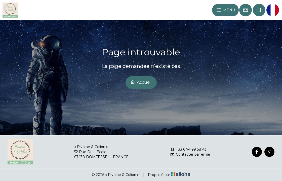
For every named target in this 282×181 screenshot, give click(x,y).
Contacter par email (190, 154)
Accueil (141, 82)
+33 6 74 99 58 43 (188, 149)
